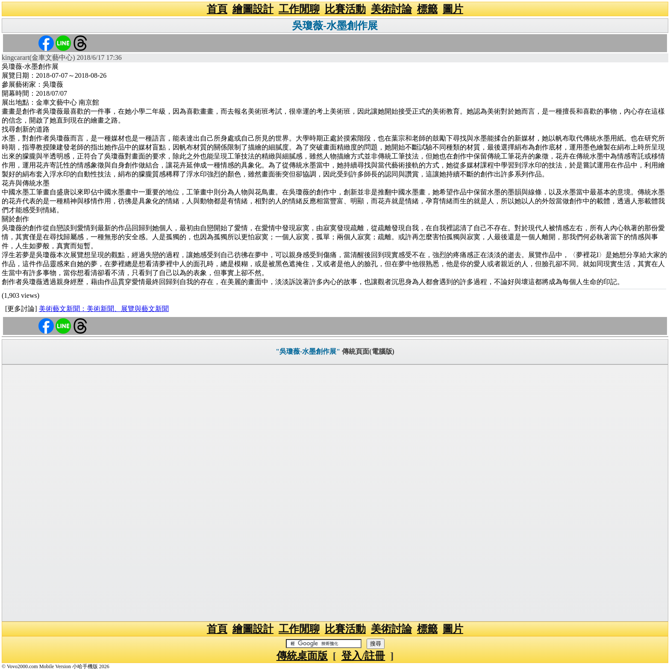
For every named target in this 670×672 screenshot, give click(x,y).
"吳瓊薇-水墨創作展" (308, 351)
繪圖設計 (252, 9)
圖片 (453, 9)
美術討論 (391, 9)
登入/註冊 (363, 655)
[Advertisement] (335, 493)
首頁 (217, 9)
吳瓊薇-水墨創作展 (335, 25)
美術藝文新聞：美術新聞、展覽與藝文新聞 (104, 308)
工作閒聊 (299, 9)
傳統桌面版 (302, 655)
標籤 (427, 9)
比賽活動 (345, 9)
